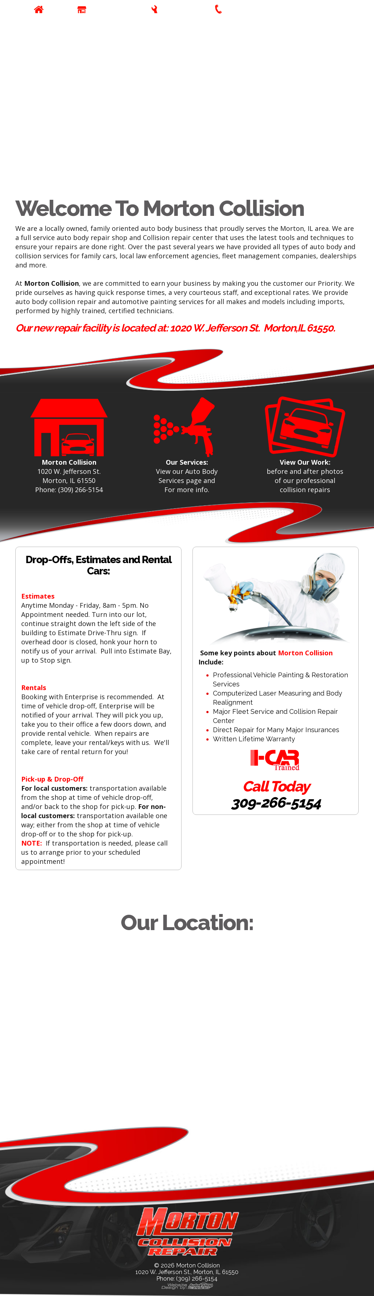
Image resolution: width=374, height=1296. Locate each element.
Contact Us (244, 10)
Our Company (111, 10)
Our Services (182, 10)
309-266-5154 (275, 802)
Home (56, 10)
